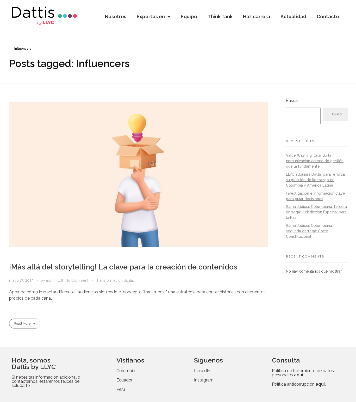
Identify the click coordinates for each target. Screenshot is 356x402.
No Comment (76, 280)
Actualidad (293, 16)
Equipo (189, 16)
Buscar (292, 100)
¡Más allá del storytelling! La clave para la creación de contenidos (123, 267)
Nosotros (115, 16)
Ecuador (124, 380)
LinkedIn (202, 370)
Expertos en (153, 17)
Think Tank (220, 16)
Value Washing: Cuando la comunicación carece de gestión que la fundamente (314, 160)
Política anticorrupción (299, 384)
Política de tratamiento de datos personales (303, 372)
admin (52, 280)
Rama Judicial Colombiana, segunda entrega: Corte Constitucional (309, 231)
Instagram (204, 380)
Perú (120, 389)
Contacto (328, 16)
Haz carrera (256, 16)
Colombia (125, 370)
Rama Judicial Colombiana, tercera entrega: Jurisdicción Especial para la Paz (316, 212)
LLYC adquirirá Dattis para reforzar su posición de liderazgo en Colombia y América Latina (316, 179)
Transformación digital (115, 280)
